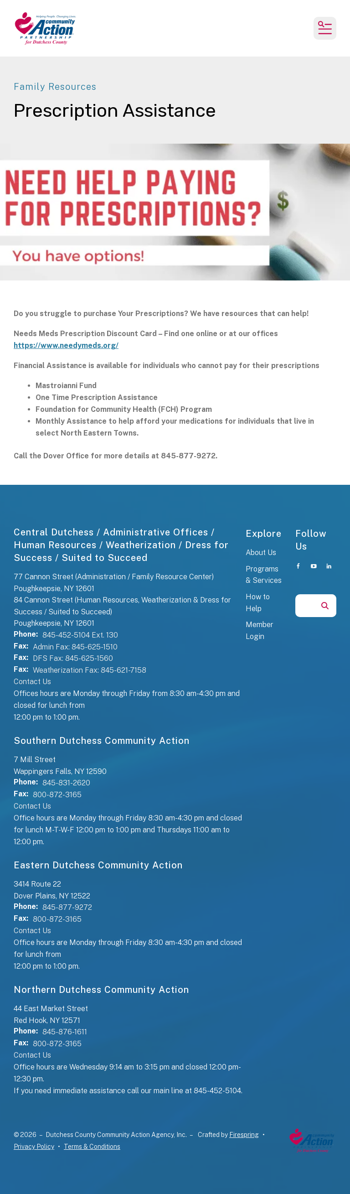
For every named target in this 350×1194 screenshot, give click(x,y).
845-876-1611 (64, 1032)
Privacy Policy (34, 1146)
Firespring (244, 1134)
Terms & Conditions (92, 1146)
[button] (325, 28)
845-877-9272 (67, 907)
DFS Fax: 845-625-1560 (73, 658)
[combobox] (304, 605)
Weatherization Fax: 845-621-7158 (89, 670)
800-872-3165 (57, 794)
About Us (261, 552)
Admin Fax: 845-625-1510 (75, 647)
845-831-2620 (66, 783)
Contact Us (32, 681)
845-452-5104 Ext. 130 (80, 635)
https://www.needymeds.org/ (66, 345)
